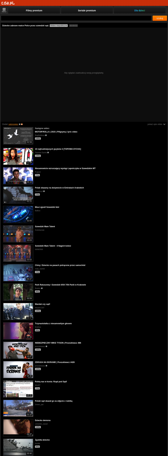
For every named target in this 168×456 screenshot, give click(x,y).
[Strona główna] (8, 3)
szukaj (160, 18)
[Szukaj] (76, 18)
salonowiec (13, 124)
